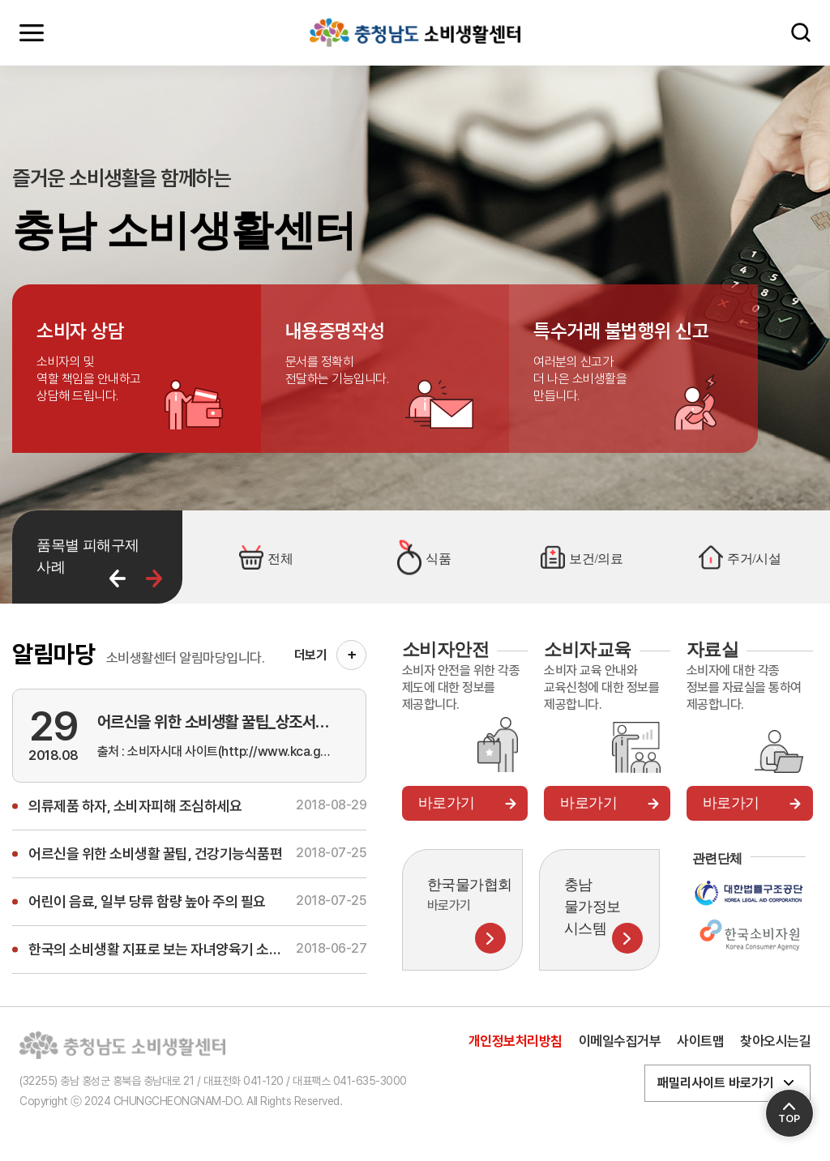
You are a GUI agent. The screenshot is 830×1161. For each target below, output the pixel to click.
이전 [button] (117, 578)
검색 (801, 32)
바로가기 (446, 803)
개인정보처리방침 (515, 1041)
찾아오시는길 (775, 1041)
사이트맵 (700, 1041)
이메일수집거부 (620, 1041)
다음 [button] (154, 578)
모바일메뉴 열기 (31, 32)
